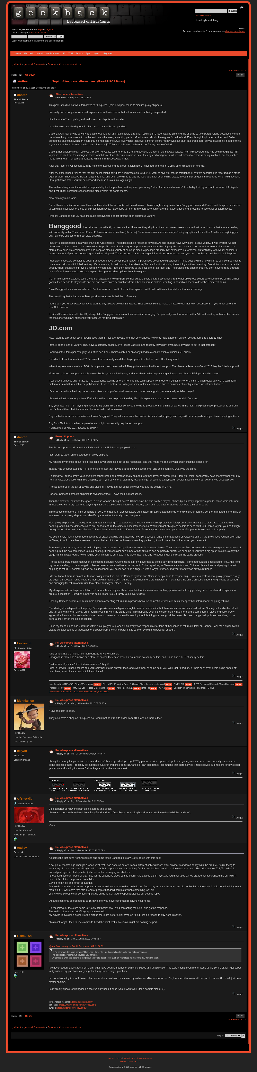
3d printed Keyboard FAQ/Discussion (91, 691)
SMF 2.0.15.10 (115, 1058)
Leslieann (24, 643)
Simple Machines (144, 1058)
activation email (38, 32)
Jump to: (220, 1036)
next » (243, 70)
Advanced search (203, 15)
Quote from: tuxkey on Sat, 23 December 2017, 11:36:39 (76, 946)
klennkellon (25, 700)
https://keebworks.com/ (81, 1002)
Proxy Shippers (64, 436)
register (50, 29)
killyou (22, 751)
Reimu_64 (24, 935)
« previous (234, 70)
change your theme (235, 31)
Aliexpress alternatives (69, 94)
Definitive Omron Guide (60, 691)
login (40, 29)
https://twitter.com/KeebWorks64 (72, 1008)
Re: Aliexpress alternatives (71, 642)
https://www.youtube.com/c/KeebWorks (77, 1005)
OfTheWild (25, 798)
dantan (22, 95)
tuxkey (22, 847)
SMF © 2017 (129, 1058)
